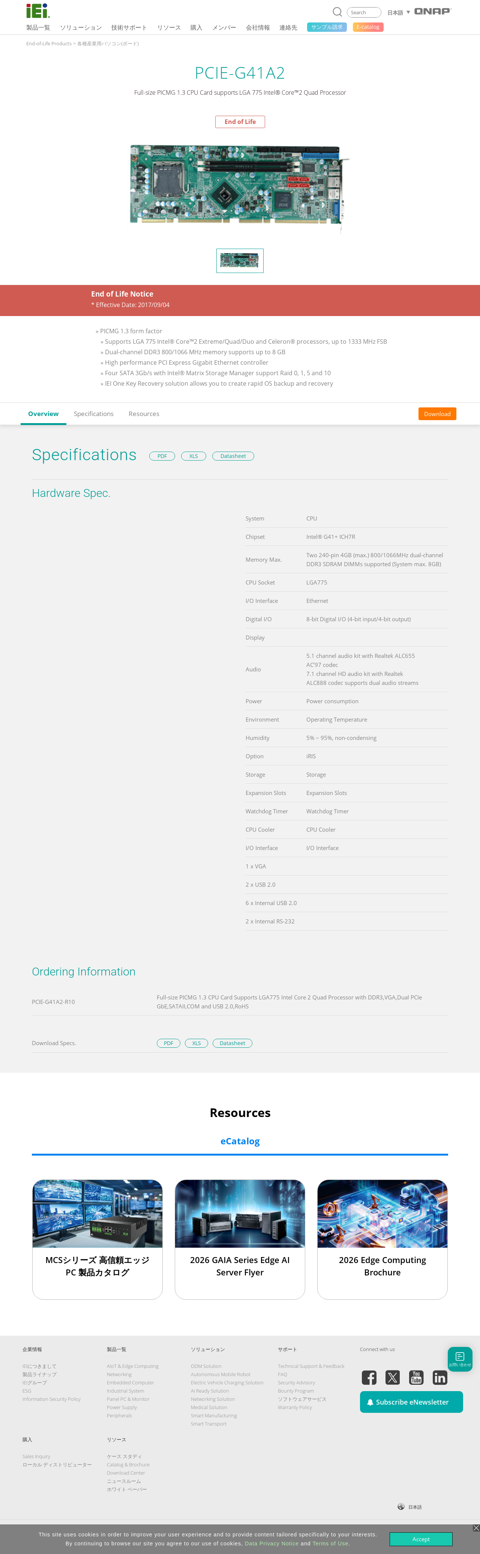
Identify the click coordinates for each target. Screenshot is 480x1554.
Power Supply (122, 1407)
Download (437, 414)
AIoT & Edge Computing (133, 1366)
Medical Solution (209, 1407)
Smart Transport (208, 1423)
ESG (26, 1390)
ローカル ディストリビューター (57, 1464)
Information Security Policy (51, 1399)
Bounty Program (296, 1390)
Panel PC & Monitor (128, 1399)
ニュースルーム (124, 1481)
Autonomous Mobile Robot (220, 1374)
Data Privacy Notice (272, 1544)
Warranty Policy (295, 1407)
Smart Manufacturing (214, 1415)
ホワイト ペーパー (127, 1489)
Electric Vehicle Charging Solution (227, 1382)
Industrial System (125, 1390)
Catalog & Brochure (128, 1464)
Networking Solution (213, 1399)
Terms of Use (330, 1544)
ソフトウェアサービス (302, 1399)
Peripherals (119, 1415)
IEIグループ (34, 1382)
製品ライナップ (39, 1374)
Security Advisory (296, 1382)
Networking (119, 1374)
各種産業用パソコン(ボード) (108, 43)
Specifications (94, 413)
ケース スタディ (124, 1456)
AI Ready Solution (210, 1390)
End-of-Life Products (49, 43)
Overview (43, 413)
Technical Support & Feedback (311, 1366)
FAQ (282, 1374)
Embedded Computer (130, 1382)
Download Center (126, 1472)
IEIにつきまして (39, 1366)
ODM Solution (206, 1366)
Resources (144, 413)
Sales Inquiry (36, 1456)
